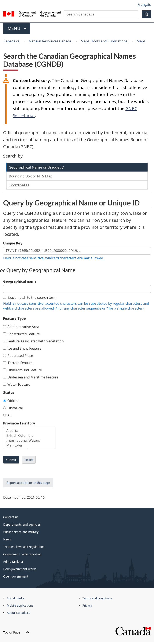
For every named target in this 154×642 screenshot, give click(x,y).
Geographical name (20, 281)
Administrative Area (21, 326)
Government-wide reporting (22, 554)
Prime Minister (13, 562)
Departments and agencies (22, 524)
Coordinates (19, 185)
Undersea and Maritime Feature (30, 377)
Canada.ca (11, 41)
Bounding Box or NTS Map (30, 176)
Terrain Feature (18, 362)
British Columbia (29, 435)
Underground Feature (22, 370)
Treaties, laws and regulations (23, 547)
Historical (13, 408)
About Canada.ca (18, 613)
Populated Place (18, 355)
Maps (141, 41)
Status (8, 392)
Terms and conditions (97, 598)
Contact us (10, 517)
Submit (11, 460)
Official (11, 400)
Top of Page (16, 632)
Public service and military (20, 532)
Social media (15, 598)
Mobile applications (20, 605)
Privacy (87, 605)
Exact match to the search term (29, 297)
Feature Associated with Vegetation (33, 341)
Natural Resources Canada (50, 41)
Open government (15, 576)
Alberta (29, 430)
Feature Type (14, 318)
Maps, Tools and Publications (104, 41)
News (7, 539)
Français (144, 4)
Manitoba (29, 445)
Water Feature (16, 384)
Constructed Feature (21, 334)
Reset (29, 460)
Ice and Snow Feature (22, 348)
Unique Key (12, 243)
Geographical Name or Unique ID (36, 167)
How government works (19, 569)
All (7, 415)
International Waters (29, 440)
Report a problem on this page (28, 482)
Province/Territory (19, 423)
